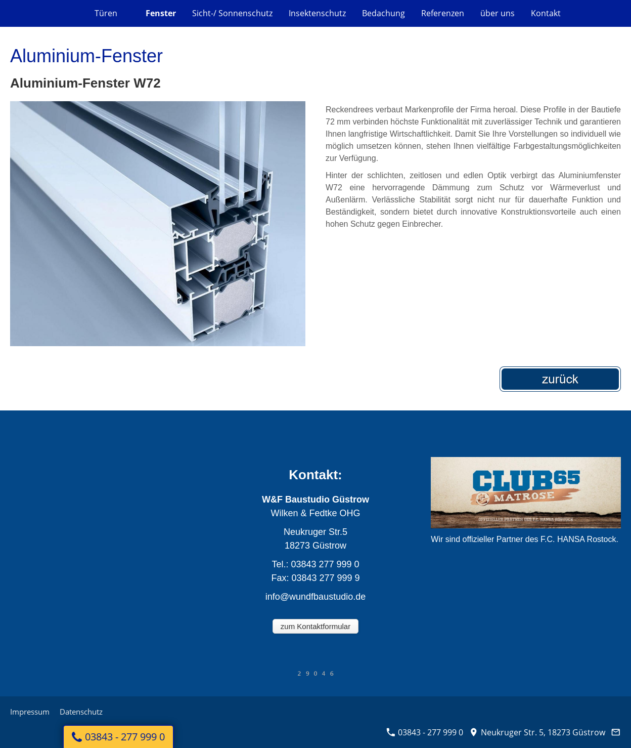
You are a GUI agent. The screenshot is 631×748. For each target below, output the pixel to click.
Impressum (30, 712)
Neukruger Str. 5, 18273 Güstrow (537, 732)
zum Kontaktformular (315, 626)
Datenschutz (81, 712)
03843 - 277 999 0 (424, 732)
